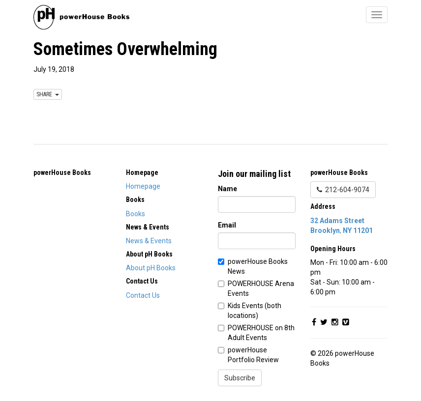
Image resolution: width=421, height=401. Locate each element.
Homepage (143, 186)
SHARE (47, 94)
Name (227, 189)
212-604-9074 (343, 190)
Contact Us (143, 295)
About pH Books (151, 268)
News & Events (149, 241)
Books (135, 214)
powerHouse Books (62, 172)
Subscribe (239, 378)
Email (227, 225)
